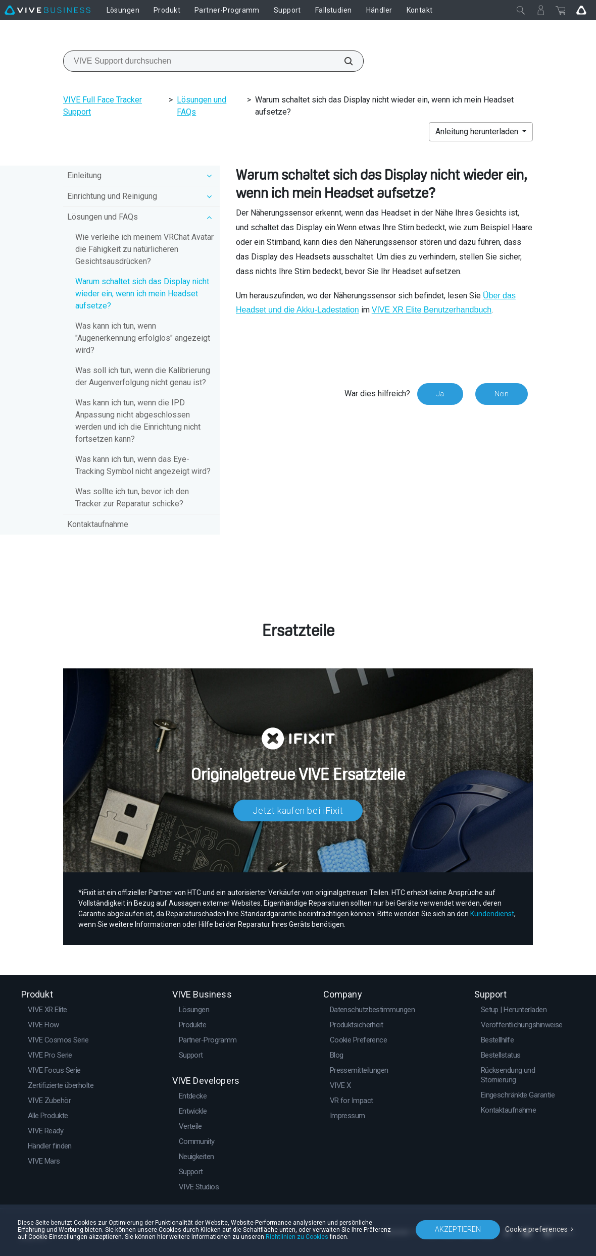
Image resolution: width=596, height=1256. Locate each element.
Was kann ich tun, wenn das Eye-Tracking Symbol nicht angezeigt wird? (143, 465)
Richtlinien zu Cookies (297, 1236)
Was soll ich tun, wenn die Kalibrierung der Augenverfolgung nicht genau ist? (142, 376)
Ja (440, 394)
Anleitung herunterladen (477, 131)
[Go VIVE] (581, 10)
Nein (501, 394)
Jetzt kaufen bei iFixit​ (298, 810)
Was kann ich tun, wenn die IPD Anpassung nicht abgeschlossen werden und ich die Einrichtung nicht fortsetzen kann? (138, 421)
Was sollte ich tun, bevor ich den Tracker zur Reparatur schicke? (132, 497)
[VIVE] (47, 10)
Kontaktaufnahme (97, 524)
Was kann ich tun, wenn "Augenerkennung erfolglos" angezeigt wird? (142, 338)
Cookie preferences (536, 1229)
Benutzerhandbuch (431, 309)
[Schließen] (521, 10)
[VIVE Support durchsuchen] (343, 61)
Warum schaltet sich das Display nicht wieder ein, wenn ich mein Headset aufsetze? (142, 293)
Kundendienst (492, 914)
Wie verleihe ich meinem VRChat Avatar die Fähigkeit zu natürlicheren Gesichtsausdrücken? (144, 249)
